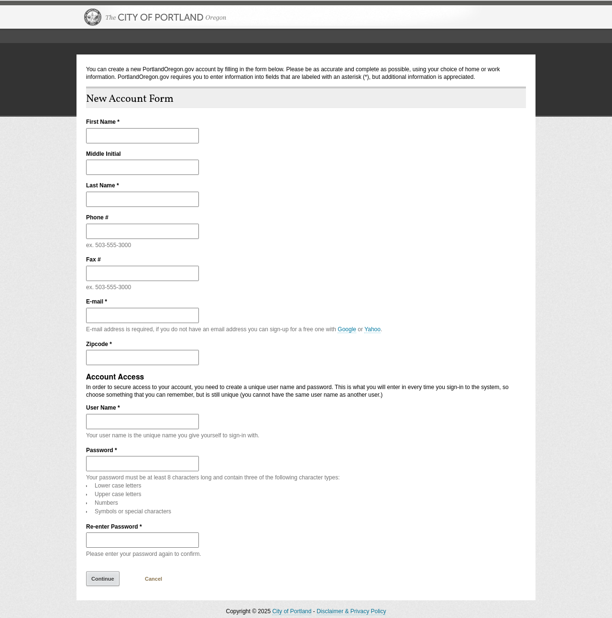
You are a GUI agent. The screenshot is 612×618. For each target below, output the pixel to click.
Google (347, 329)
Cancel (153, 579)
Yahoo (372, 329)
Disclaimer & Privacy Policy (351, 611)
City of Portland (291, 611)
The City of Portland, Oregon (155, 17)
